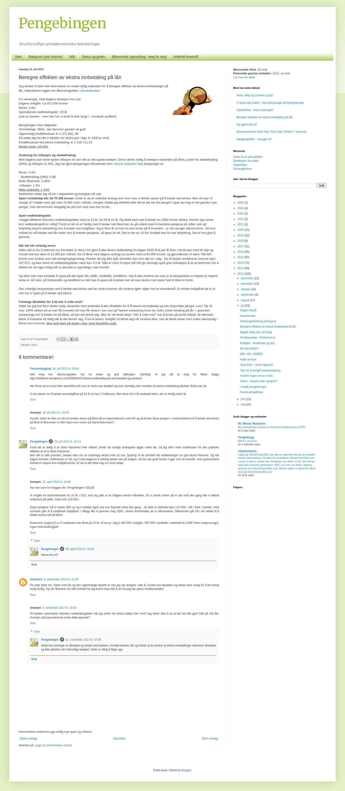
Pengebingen (62, 23)
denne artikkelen (126, 164)
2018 (241, 240)
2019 (241, 235)
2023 (241, 213)
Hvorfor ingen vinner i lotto (256, 375)
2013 (241, 268)
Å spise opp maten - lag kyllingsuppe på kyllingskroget (270, 102)
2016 (241, 251)
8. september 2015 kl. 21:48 (61, 579)
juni (243, 399)
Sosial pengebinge (251, 392)
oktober (246, 289)
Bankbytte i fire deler (246, 160)
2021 (241, 224)
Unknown (36, 579)
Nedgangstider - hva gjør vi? (254, 139)
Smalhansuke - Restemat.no (257, 337)
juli (243, 305)
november (247, 283)
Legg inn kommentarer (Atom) (53, 745)
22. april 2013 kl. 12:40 (56, 482)
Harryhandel (247, 316)
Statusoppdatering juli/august (258, 321)
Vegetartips (240, 164)
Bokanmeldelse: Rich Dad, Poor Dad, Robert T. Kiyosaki (271, 131)
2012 (241, 273)
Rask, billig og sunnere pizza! (255, 95)
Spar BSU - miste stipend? (256, 364)
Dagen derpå (248, 310)
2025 (241, 202)
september (248, 294)
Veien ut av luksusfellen (247, 157)
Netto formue (248, 359)
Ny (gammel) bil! (247, 124)
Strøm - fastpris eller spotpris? (258, 381)
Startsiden (119, 738)
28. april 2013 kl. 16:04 (80, 549)
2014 (241, 262)
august (245, 300)
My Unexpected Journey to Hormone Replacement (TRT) (271, 427)
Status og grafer (93, 57)
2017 (241, 246)
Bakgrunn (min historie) (46, 57)
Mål (72, 57)
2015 (241, 257)
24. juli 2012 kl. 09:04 (65, 368)
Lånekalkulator (90, 90)
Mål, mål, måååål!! (251, 354)
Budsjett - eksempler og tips (257, 343)
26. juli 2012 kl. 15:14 (67, 441)
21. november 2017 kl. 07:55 (83, 639)
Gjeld (34, 344)
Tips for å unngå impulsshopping (260, 370)
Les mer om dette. (244, 77)
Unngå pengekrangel (253, 386)
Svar (33, 399)
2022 (241, 219)
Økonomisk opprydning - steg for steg (139, 57)
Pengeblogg (246, 437)
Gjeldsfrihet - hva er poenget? (255, 110)
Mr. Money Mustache (251, 423)
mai (243, 404)
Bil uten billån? (249, 348)
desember (247, 278)
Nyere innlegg (28, 738)
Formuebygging (40, 368)
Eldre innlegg (210, 738)
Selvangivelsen (242, 168)
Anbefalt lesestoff (185, 57)
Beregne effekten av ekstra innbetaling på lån (265, 117)
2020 (241, 229)
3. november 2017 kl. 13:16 (59, 607)
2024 (241, 208)
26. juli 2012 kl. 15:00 (55, 412)
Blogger (186, 770)
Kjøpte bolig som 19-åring (256, 332)
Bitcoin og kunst (247, 440)
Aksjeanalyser (247, 451)
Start (18, 57)
